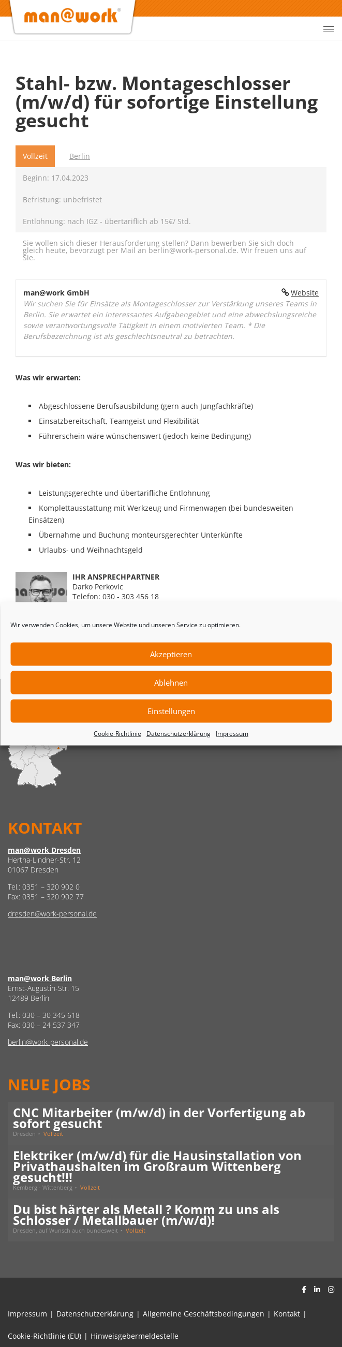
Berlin (79, 156)
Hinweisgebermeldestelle (135, 1336)
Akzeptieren (171, 654)
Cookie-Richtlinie (117, 733)
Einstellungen (171, 711)
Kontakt (287, 1314)
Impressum (232, 733)
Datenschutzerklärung (178, 733)
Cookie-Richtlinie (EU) (44, 1336)
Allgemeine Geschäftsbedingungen (203, 1314)
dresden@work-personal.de (52, 914)
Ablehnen (171, 682)
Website (305, 293)
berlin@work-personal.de (48, 1042)
